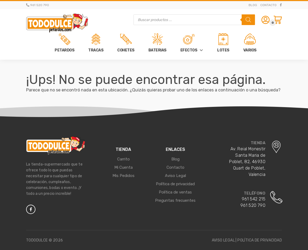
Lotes (223, 50)
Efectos (188, 50)
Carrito (123, 159)
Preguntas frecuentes (175, 200)
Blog (253, 5)
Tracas (95, 50)
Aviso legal (223, 240)
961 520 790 (252, 205)
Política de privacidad (175, 184)
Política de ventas (175, 192)
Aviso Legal (175, 175)
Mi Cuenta (123, 167)
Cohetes (126, 50)
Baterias (157, 50)
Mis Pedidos (123, 175)
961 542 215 (253, 198)
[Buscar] (248, 19)
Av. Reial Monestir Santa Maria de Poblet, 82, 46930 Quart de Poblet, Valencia (247, 161)
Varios (250, 50)
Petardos (64, 50)
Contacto (268, 5)
